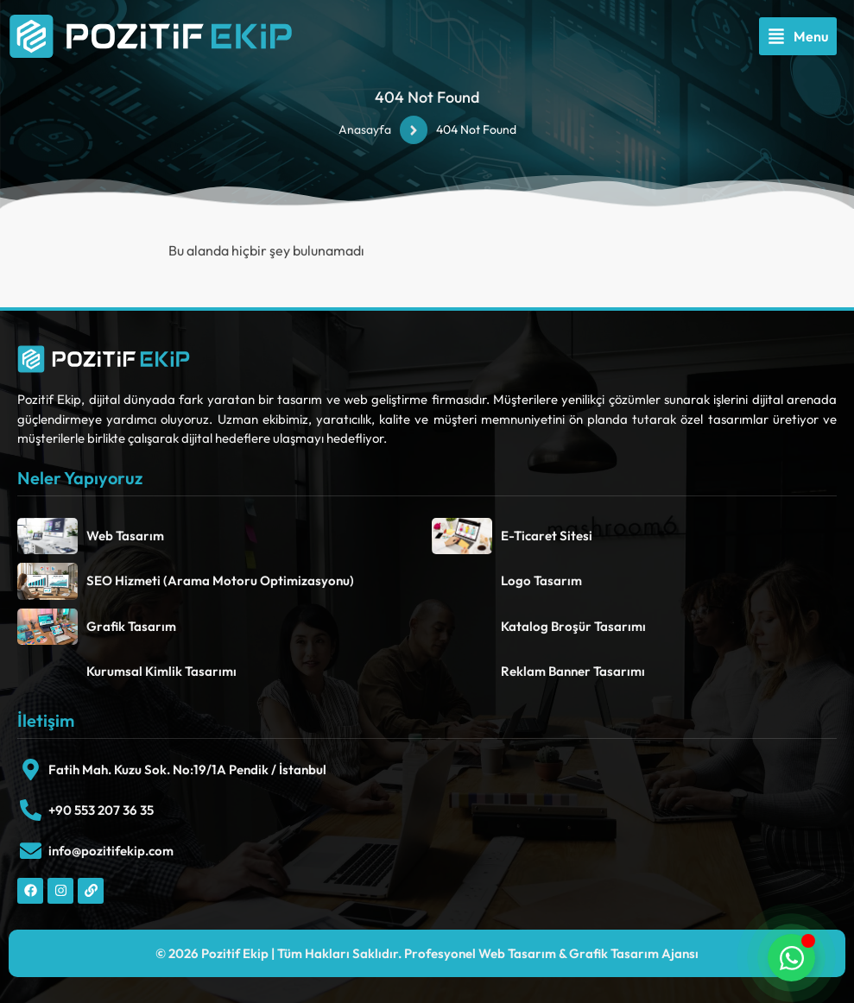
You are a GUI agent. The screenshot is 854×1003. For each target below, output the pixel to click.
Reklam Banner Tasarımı (573, 671)
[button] (798, 36)
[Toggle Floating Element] (791, 957)
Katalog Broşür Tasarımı (573, 626)
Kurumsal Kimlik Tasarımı (161, 671)
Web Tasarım (125, 535)
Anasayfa (364, 129)
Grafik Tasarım (131, 626)
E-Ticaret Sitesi (546, 535)
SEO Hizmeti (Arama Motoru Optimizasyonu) (220, 580)
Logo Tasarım (541, 580)
